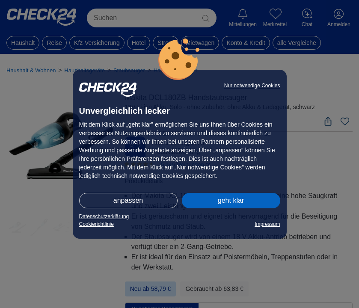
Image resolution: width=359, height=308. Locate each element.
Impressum (267, 224)
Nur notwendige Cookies (252, 86)
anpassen (128, 200)
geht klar (231, 200)
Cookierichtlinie (96, 224)
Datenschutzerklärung (104, 216)
